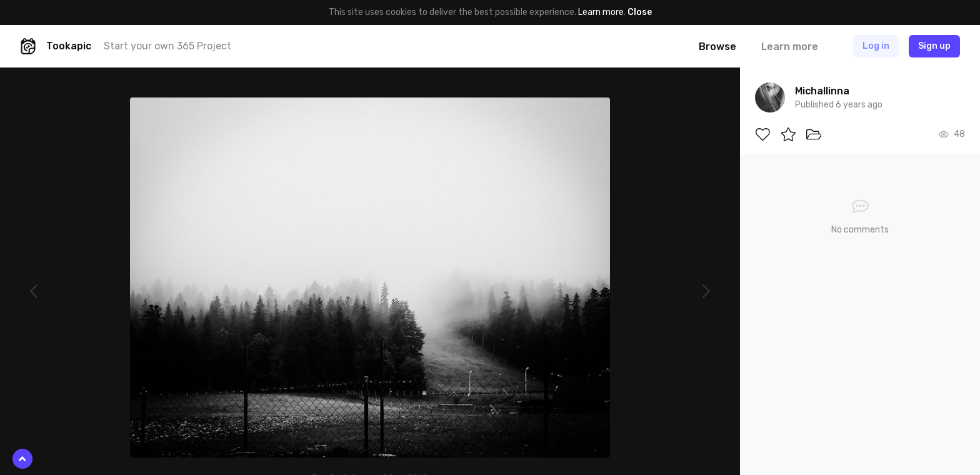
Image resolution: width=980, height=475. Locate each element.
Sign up (934, 46)
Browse (717, 46)
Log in (875, 46)
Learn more (601, 12)
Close (640, 12)
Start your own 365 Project (167, 46)
